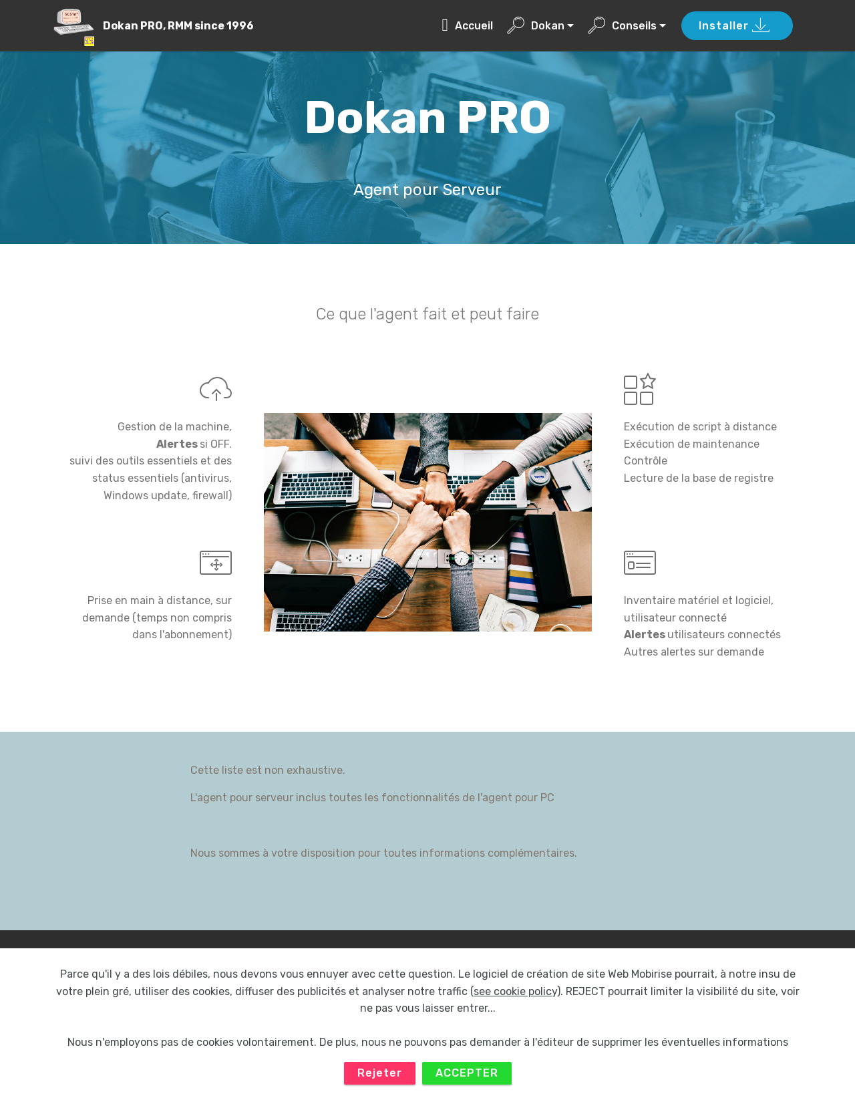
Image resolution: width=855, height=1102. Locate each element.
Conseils (622, 25)
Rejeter (379, 1079)
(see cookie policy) (515, 998)
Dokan (535, 25)
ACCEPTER (467, 1079)
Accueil (467, 25)
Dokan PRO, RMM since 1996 (178, 25)
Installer (734, 26)
